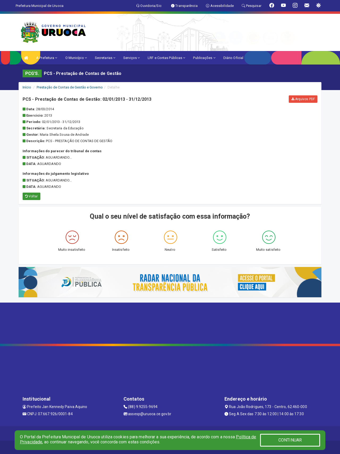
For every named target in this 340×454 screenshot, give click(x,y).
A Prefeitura (46, 58)
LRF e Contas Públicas (166, 58)
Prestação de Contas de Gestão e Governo (70, 87)
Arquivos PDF (303, 99)
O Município (76, 58)
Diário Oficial (233, 58)
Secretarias (105, 58)
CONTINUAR (290, 440)
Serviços (131, 58)
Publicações (204, 58)
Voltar (31, 196)
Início (27, 87)
